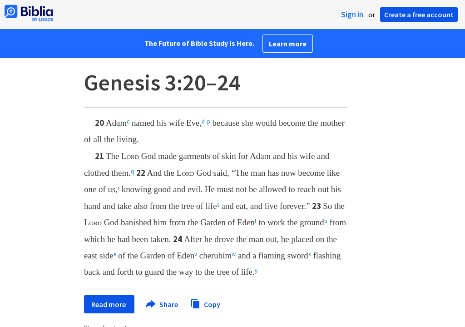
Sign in (352, 15)
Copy (205, 303)
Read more (109, 304)
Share (162, 304)
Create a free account (419, 14)
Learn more (288, 43)
